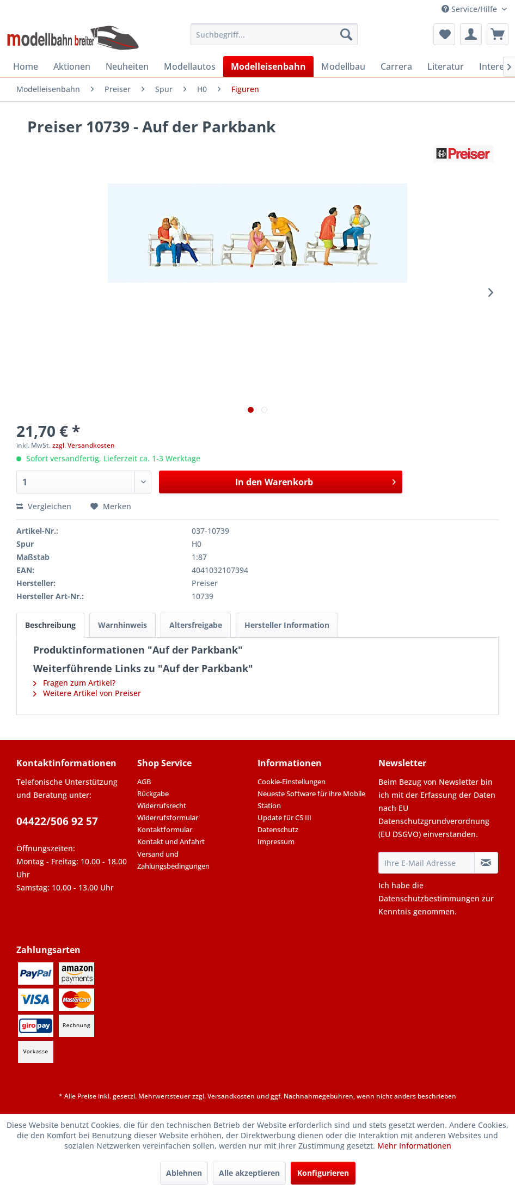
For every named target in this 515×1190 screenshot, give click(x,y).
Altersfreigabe (195, 625)
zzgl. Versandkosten (83, 445)
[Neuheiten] (127, 66)
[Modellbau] (343, 66)
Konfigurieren (323, 1173)
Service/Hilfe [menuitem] (470, 9)
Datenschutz (278, 829)
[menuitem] (274, 34)
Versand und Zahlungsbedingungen (173, 860)
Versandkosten (231, 1096)
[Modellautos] (189, 66)
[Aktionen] (72, 66)
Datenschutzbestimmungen (429, 898)
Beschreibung (50, 625)
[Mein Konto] (471, 34)
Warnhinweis (122, 625)
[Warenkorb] (497, 34)
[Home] (25, 66)
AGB (144, 781)
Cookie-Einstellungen (292, 781)
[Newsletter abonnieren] (486, 863)
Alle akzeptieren (249, 1173)
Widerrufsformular (167, 817)
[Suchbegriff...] (274, 34)
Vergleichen (43, 506)
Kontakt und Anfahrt (171, 841)
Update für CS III (284, 817)
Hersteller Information (286, 625)
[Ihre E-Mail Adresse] (426, 863)
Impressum (276, 841)
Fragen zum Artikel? (74, 683)
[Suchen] (346, 34)
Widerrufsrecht (161, 805)
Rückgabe (153, 793)
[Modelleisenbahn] (268, 66)
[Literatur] (445, 66)
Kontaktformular (164, 829)
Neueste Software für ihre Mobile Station (311, 799)
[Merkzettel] (444, 34)
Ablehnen (184, 1173)
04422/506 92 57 (57, 821)
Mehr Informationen (414, 1145)
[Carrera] (396, 66)
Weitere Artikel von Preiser (87, 693)
